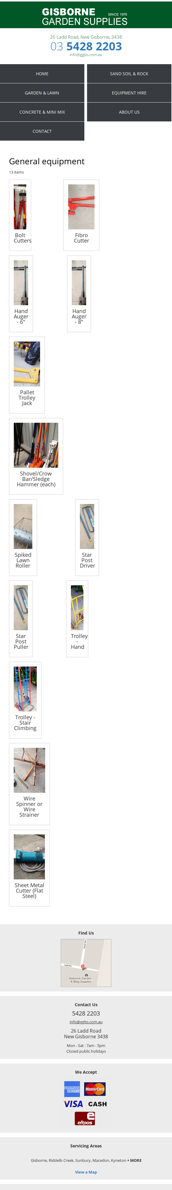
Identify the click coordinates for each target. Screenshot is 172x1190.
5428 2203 (86, 46)
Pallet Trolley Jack (27, 397)
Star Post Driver (87, 559)
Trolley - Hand (77, 640)
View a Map (86, 1172)
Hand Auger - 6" (21, 315)
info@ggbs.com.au (86, 1021)
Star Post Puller (21, 640)
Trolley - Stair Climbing (25, 722)
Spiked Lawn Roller (23, 559)
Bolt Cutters (20, 237)
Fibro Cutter (81, 237)
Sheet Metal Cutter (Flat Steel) (29, 890)
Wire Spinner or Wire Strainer (29, 806)
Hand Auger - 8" (79, 315)
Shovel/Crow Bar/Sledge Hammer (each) (36, 478)
